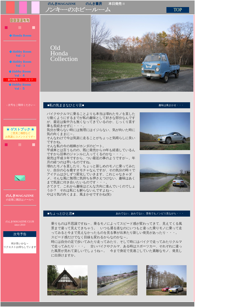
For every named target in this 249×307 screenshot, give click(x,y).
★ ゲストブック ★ (20, 129)
